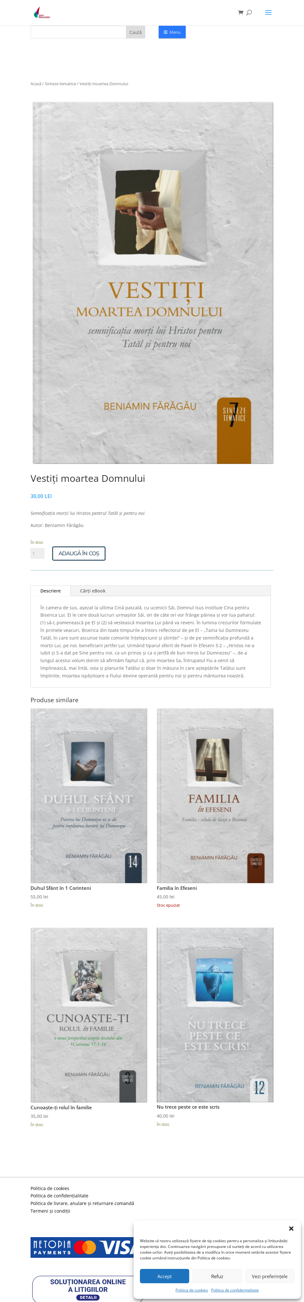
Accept (164, 1276)
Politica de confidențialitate (235, 1290)
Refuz (217, 1276)
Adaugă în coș (79, 553)
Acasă (36, 84)
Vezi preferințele (269, 1276)
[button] (291, 1228)
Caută (135, 32)
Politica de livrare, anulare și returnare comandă (82, 1203)
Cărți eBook (93, 591)
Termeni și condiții (50, 1211)
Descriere (50, 591)
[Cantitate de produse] (38, 553)
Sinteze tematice (60, 84)
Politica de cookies (192, 1290)
